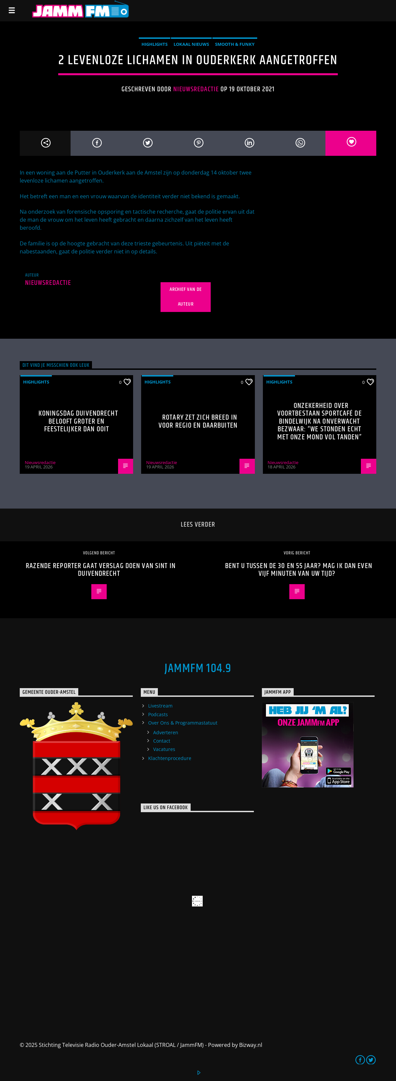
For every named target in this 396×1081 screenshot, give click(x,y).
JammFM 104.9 (198, 669)
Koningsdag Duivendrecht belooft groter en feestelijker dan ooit (78, 421)
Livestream (160, 705)
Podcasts (158, 714)
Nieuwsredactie (196, 89)
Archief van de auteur (186, 297)
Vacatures (164, 749)
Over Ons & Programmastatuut (182, 723)
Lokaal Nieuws (191, 44)
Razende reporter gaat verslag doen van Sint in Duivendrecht (101, 570)
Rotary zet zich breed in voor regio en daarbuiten (198, 421)
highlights (154, 44)
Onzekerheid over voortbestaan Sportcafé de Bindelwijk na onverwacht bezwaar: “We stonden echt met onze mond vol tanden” (319, 421)
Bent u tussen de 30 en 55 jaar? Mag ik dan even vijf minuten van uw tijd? (298, 570)
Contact (161, 741)
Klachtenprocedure (169, 758)
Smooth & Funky (235, 44)
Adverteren (165, 732)
